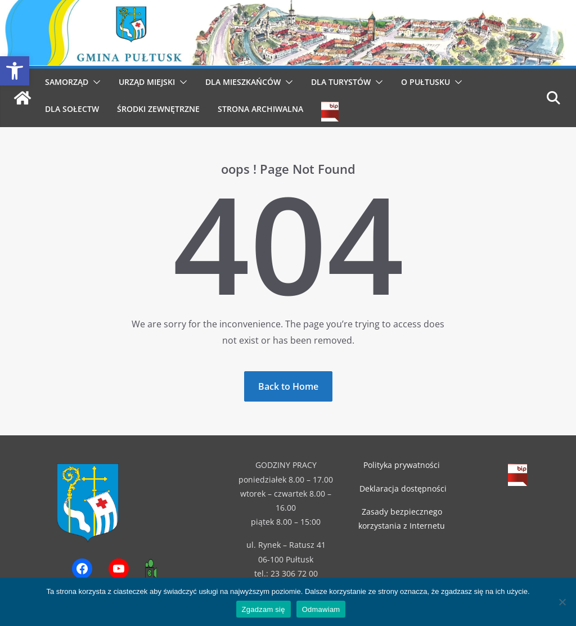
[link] (14, 70)
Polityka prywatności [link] (401, 465)
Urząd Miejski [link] (147, 81)
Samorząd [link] (66, 81)
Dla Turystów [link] (341, 81)
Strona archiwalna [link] (260, 108)
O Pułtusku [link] (425, 81)
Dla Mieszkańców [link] (243, 81)
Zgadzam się (263, 609)
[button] (94, 82)
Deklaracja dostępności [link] (403, 488)
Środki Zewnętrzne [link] (158, 108)
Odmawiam (321, 609)
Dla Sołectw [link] (72, 108)
